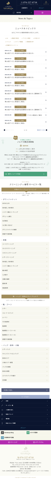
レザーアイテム (38, 442)
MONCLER (6, 203)
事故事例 (5, 288)
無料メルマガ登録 (14, 174)
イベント (8, 42)
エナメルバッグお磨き (9, 375)
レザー (4, 308)
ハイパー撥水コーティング (10, 212)
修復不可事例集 (7, 234)
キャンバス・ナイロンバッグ (10, 353)
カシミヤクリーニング (8, 248)
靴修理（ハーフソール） (9, 330)
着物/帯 (4, 283)
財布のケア (5, 358)
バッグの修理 (6, 367)
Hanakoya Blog (7, 432)
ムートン (4, 317)
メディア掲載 (19, 42)
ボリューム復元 (7, 216)
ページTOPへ (25, 397)
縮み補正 (5, 270)
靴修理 (4, 326)
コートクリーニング (8, 244)
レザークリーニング (8, 257)
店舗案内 (25, 8)
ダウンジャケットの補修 (9, 229)
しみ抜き (5, 275)
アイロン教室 (26, 38)
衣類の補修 (5, 279)
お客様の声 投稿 (7, 437)
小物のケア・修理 (7, 362)
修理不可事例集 (7, 339)
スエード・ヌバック (7, 313)
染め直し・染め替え (8, 208)
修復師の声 (30, 42)
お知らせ (37, 38)
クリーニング (12, 442)
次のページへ (41, 130)
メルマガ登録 (32, 432)
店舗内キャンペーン (12, 45)
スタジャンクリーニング (9, 253)
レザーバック (6, 349)
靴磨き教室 (15, 38)
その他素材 (5, 322)
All (7, 38)
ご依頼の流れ (7, 390)
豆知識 (4, 380)
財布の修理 (5, 371)
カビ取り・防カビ (7, 225)
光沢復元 (5, 221)
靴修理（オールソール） (9, 335)
